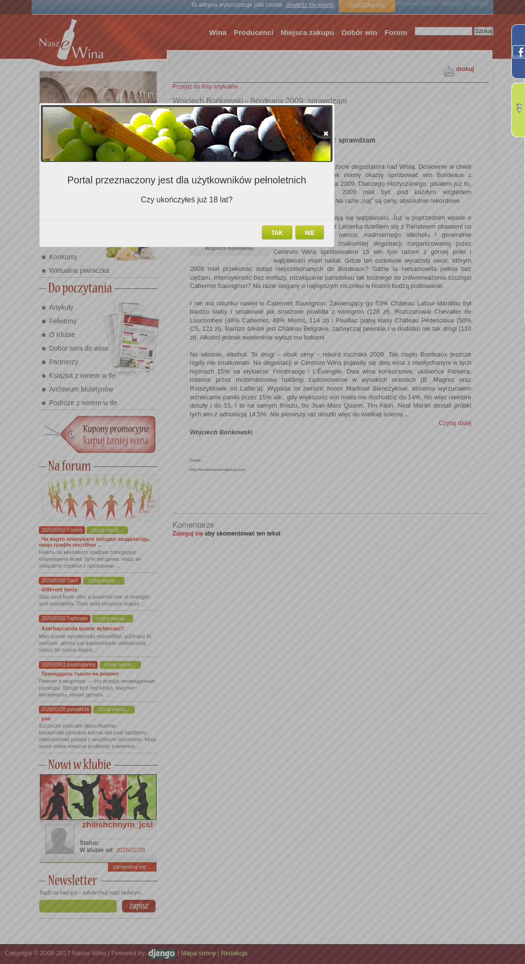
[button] (326, 133)
